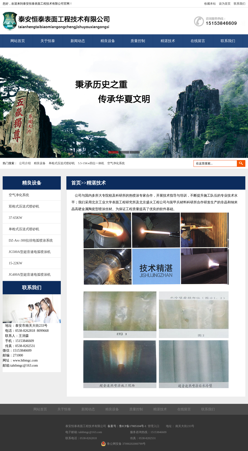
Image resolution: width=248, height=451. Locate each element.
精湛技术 (168, 41)
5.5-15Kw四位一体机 (91, 163)
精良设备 (108, 41)
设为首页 (225, 3)
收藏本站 (210, 3)
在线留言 (198, 41)
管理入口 (153, 426)
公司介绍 (25, 163)
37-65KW (15, 218)
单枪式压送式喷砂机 (62, 163)
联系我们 (239, 3)
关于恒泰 (47, 41)
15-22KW (15, 263)
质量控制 (138, 41)
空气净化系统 (116, 163)
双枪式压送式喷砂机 (24, 206)
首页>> (78, 182)
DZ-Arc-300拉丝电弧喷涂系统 (31, 240)
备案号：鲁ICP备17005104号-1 (127, 426)
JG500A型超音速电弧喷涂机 (30, 252)
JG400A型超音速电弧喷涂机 (30, 274)
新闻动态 (77, 41)
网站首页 (17, 41)
